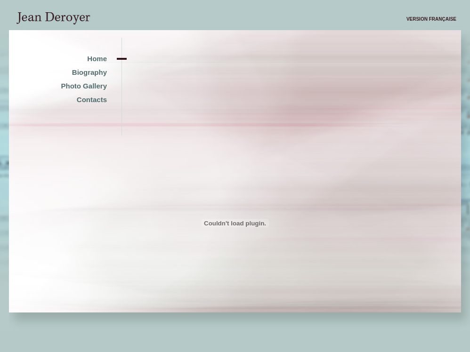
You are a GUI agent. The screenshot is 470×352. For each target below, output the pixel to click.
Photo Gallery (84, 86)
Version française (431, 19)
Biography (89, 72)
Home (97, 59)
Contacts (92, 100)
